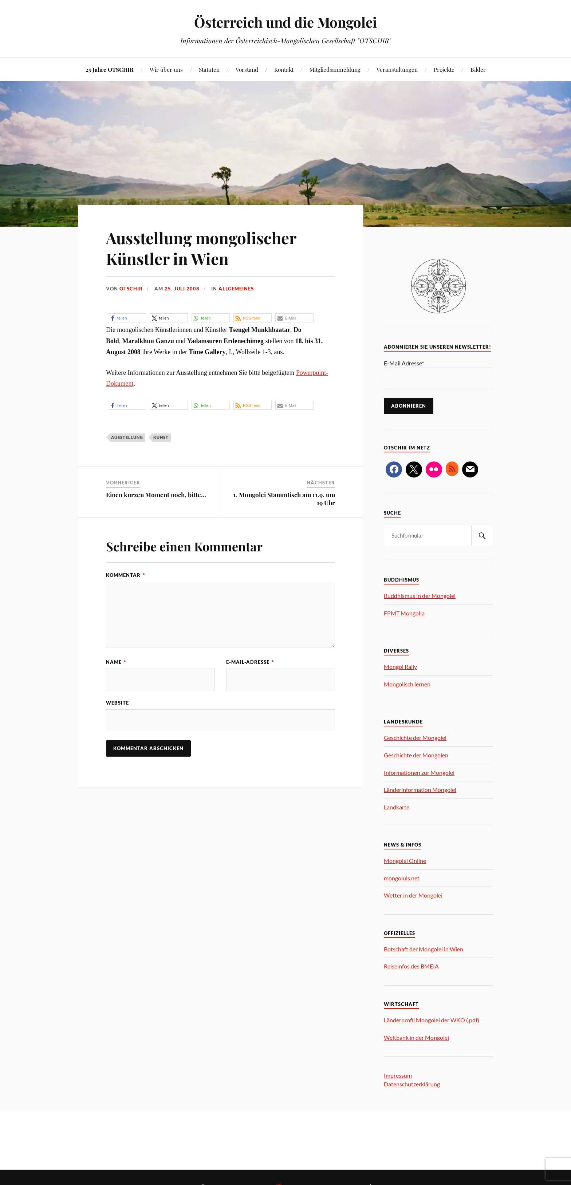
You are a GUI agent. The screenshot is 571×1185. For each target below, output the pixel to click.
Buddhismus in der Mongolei (420, 595)
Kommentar (125, 575)
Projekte (444, 69)
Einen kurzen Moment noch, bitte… (156, 495)
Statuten (209, 69)
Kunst (161, 437)
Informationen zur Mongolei (419, 772)
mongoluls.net (402, 878)
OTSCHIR (131, 289)
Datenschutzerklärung (412, 1084)
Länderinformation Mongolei (420, 789)
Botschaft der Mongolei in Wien (423, 949)
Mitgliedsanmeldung (335, 69)
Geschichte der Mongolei (415, 737)
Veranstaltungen (397, 69)
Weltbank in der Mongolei (416, 1037)
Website (117, 703)
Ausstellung (127, 437)
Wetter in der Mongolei (413, 895)
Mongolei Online (405, 860)
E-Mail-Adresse (250, 662)
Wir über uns (166, 69)
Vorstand (247, 69)
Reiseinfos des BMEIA (411, 966)
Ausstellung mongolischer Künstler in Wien (202, 248)
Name (116, 662)
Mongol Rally (400, 666)
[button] (127, 317)
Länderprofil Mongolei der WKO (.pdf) (431, 1019)
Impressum (398, 1075)
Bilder (478, 69)
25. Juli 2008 (182, 289)
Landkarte (396, 807)
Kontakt (284, 69)
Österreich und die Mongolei (285, 22)
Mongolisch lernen (407, 684)
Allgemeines (236, 289)
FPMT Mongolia (404, 613)
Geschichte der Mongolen (416, 755)
